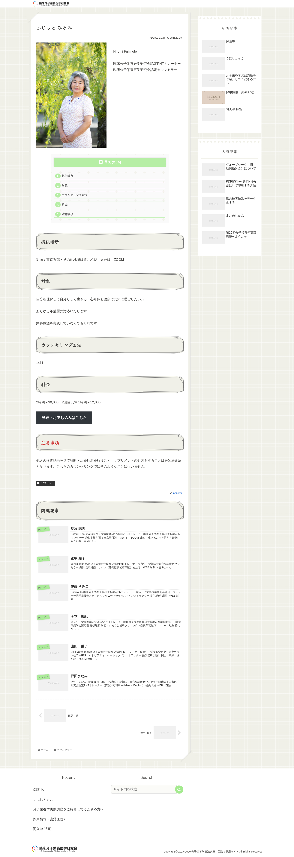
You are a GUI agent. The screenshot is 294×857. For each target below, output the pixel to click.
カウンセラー (45, 483)
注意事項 (67, 214)
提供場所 (67, 175)
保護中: (38, 789)
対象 (65, 185)
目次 (107, 162)
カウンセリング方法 (74, 195)
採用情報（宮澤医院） (50, 819)
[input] (144, 789)
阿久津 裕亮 (42, 829)
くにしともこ (43, 799)
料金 (65, 204)
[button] (179, 789)
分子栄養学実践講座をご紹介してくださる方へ (68, 809)
